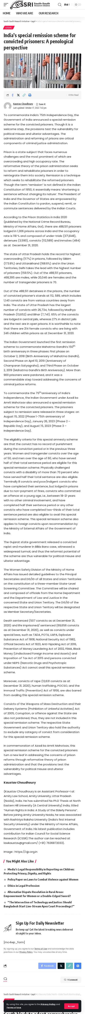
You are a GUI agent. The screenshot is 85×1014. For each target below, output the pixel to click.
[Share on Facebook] (12, 95)
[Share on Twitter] (18, 95)
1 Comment (71, 980)
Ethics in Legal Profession (23, 885)
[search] (59, 5)
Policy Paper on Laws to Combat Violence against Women (43, 879)
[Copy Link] (24, 95)
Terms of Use (13, 1007)
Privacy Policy (48, 1004)
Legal (9, 27)
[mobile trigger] (7, 4)
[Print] (29, 95)
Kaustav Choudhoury (23, 103)
